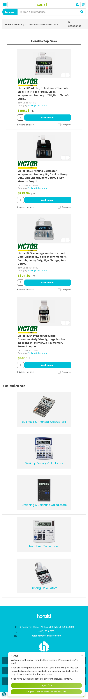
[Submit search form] (81, 12)
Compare (64, 125)
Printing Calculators (37, 105)
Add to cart (47, 117)
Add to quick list (25, 124)
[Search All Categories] (52, 11)
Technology (20, 24)
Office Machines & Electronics (43, 24)
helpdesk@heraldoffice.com (46, 635)
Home (8, 24)
